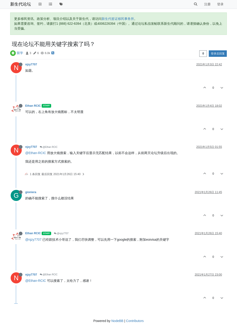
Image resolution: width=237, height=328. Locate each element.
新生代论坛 (20, 4)
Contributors (135, 321)
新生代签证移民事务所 (118, 19)
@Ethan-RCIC (35, 153)
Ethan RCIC (33, 105)
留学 (20, 53)
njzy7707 (31, 64)
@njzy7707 (61, 233)
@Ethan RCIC (48, 147)
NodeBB (117, 321)
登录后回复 (218, 53)
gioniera (30, 192)
